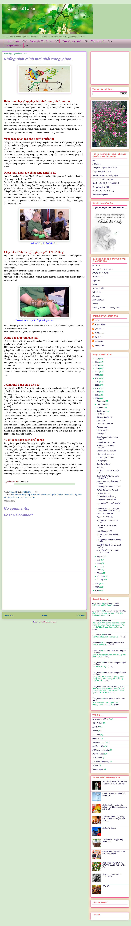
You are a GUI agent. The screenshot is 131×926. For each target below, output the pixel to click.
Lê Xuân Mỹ (96, 758)
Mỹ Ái (94, 284)
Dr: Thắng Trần (98, 288)
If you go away (102, 427)
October (100, 408)
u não (13, 497)
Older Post (80, 615)
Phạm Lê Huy (100, 324)
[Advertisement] (44, 591)
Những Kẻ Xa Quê (109, 828)
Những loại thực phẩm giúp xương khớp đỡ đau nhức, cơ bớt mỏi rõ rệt (115, 807)
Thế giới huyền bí (14, 45)
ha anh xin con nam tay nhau (115, 611)
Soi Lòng (100, 467)
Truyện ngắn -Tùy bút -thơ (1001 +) (105, 183)
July (99, 560)
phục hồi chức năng (70, 495)
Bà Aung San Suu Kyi (105, 417)
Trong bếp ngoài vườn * (72, 41)
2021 (97, 375)
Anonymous (96, 603)
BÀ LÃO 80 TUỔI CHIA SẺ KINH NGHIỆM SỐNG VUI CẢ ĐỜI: (114, 865)
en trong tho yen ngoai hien (114, 643)
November (101, 404)
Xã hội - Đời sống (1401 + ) (102, 179)
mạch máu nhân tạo (43, 495)
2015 (97, 395)
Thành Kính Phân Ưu (105, 424)
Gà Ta (97, 320)
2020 (97, 378)
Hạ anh (95, 304)
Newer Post (8, 615)
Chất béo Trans (102, 430)
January (100, 580)
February (100, 576)
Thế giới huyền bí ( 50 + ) (101, 187)
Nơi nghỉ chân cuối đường (106, 497)
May (99, 566)
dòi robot (15, 495)
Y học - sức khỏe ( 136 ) (101, 172)
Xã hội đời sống (13, 41)
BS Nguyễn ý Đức (99, 742)
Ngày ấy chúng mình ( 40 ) (102, 195)
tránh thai (7, 497)
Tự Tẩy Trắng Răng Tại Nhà (107, 490)
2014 (97, 398)
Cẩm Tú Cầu (97, 292)
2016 (97, 392)
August (100, 556)
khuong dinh (99, 346)
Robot (80, 495)
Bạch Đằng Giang (103, 464)
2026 (97, 359)
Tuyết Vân (96, 281)
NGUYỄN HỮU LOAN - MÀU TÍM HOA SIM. (108, 551)
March (99, 573)
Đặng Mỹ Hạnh (98, 754)
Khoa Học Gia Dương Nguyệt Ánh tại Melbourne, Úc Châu (108, 510)
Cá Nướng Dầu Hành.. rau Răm (108, 487)
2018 (97, 385)
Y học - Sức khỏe (98, 41)
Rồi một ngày (102, 461)
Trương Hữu (99, 333)
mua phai (107, 621)
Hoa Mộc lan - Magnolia (106, 442)
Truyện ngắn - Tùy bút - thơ (41, 41)
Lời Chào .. (96, 164)
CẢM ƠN (106, 886)
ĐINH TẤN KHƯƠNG (100, 273)
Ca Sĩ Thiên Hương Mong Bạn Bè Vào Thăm (108, 477)
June (99, 563)
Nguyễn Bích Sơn (57, 495)
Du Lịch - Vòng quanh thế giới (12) (105, 175)
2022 (97, 372)
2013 (97, 584)
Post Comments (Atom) (49, 622)
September (101, 411)
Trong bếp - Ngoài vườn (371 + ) (104, 168)
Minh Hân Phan (98, 300)
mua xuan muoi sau (111, 603)
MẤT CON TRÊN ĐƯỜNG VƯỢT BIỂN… (112, 876)
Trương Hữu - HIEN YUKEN (102, 269)
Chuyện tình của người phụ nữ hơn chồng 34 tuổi (114, 852)
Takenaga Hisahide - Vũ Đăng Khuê (105, 308)
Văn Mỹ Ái (99, 341)
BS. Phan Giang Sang (100, 761)
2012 (97, 587)
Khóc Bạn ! (101, 434)
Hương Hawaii (97, 769)
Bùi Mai (95, 765)
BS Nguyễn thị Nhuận (100, 750)
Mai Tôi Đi (100, 414)
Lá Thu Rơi (101, 420)
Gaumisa (95, 738)
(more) (116, 605)
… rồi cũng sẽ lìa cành (105, 457)
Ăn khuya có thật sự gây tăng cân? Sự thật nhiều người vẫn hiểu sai (114, 819)
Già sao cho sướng (104, 493)
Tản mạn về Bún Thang (105, 454)
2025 (97, 362)
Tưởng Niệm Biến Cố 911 (106, 500)
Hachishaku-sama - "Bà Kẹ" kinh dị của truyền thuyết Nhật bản (115, 783)
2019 (97, 382)
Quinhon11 (13, 492)
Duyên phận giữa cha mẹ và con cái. (109, 208)
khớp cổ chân (31, 495)
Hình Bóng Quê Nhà (104, 531)
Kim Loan (96, 296)
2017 (97, 388)
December (101, 401)
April (99, 570)
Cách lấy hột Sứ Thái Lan (106, 451)
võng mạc (19, 497)
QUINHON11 (97, 265)
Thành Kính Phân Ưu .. (105, 517)
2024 (97, 365)
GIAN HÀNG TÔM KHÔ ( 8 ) (103, 191)
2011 (97, 590)
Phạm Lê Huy (97, 277)
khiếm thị (22, 495)
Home (44, 615)
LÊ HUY (95, 727)
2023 (97, 369)
